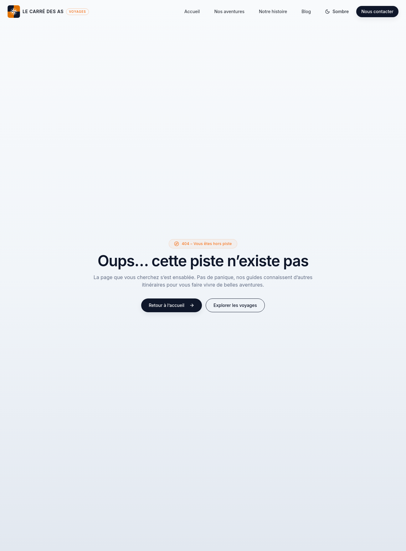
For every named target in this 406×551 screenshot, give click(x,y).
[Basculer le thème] (336, 11)
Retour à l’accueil (171, 305)
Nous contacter (377, 11)
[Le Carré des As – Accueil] (48, 11)
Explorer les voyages (235, 305)
